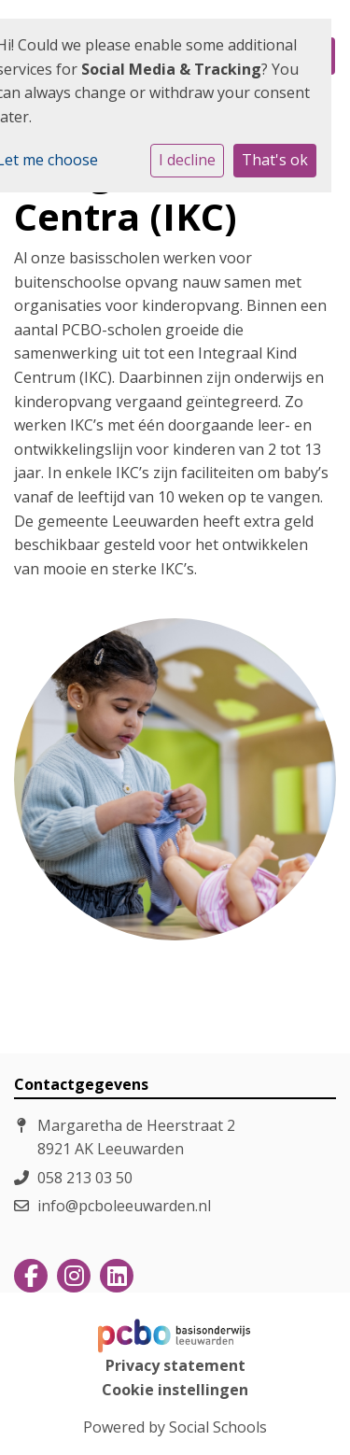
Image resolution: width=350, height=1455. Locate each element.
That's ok (275, 159)
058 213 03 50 (85, 1177)
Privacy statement (175, 1365)
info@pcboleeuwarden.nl (124, 1205)
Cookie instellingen (175, 1389)
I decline (187, 159)
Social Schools (218, 1427)
